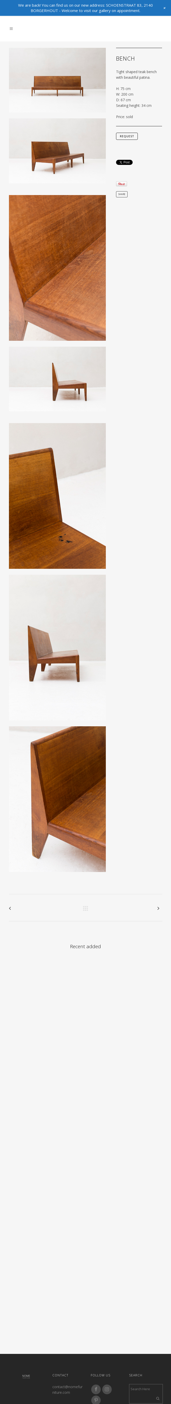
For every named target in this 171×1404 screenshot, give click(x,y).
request (127, 136)
